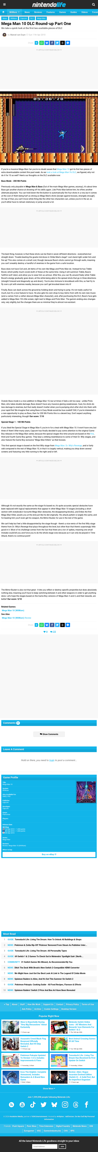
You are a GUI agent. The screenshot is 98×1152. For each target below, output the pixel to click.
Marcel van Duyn (18, 35)
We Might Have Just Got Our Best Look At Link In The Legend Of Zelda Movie (46, 973)
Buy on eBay (49, 854)
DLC (32, 18)
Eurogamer (29, 1131)
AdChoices (69, 1116)
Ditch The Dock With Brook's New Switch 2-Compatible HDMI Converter (43, 967)
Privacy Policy (72, 1004)
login (51, 760)
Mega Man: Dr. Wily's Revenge (68, 445)
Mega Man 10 (63, 169)
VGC (39, 1131)
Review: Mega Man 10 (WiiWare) (14, 846)
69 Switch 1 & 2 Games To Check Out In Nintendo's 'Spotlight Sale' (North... (45, 956)
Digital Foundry (63, 1126)
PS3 (8, 796)
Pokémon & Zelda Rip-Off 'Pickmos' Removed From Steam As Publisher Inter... (47, 945)
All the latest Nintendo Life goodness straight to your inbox (49, 1141)
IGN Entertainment (39, 1116)
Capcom (23, 18)
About (14, 1004)
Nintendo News (80, 1126)
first (92, 434)
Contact (59, 1004)
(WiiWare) (13, 610)
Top (6, 1004)
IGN (91, 1126)
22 (54, 631)
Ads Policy (27, 1009)
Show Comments (49, 734)
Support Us (48, 1004)
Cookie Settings (51, 1009)
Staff (22, 1004)
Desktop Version (68, 1009)
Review (16, 618)
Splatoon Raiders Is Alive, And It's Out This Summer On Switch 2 (40, 979)
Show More (49, 1088)
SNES (5, 796)
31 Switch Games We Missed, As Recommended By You (40, 962)
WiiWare (13, 18)
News (5, 18)
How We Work (34, 1004)
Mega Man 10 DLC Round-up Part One (36, 23)
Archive (37, 1009)
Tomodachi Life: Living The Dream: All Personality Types (37, 951)
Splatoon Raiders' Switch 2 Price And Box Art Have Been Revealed (41, 990)
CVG (66, 1131)
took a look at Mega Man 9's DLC (61, 172)
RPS (72, 1131)
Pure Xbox (31, 1126)
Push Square (18, 1126)
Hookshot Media (16, 1116)
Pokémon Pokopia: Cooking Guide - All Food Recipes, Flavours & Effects (44, 984)
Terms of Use (88, 1004)
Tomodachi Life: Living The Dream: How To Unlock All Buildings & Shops (44, 939)
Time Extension (46, 1126)
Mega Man (41, 18)
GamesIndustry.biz (52, 1131)
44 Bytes (60, 1116)
